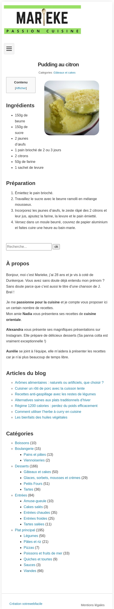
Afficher (21, 88)
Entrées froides (35, 518)
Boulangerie (24, 449)
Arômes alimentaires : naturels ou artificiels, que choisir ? (59, 382)
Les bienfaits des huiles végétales (41, 417)
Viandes (30, 571)
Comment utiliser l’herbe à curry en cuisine (48, 412)
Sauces (29, 565)
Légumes (31, 536)
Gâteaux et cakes (65, 72)
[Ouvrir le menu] (9, 48)
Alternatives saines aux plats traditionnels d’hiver (53, 400)
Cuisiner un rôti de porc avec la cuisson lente (50, 388)
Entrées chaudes (37, 512)
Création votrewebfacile (25, 603)
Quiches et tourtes (38, 559)
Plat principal (25, 530)
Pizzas (29, 547)
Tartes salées (34, 524)
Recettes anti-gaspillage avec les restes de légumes (55, 394)
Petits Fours (33, 484)
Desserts (22, 466)
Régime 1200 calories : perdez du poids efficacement (56, 406)
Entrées (21, 495)
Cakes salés (33, 507)
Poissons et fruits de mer (43, 553)
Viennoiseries (34, 460)
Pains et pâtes (35, 454)
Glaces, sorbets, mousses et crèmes (52, 478)
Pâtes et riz (32, 542)
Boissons (22, 443)
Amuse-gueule (35, 501)
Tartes (28, 489)
